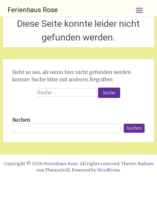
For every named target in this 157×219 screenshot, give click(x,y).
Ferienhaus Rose (33, 10)
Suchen (21, 120)
